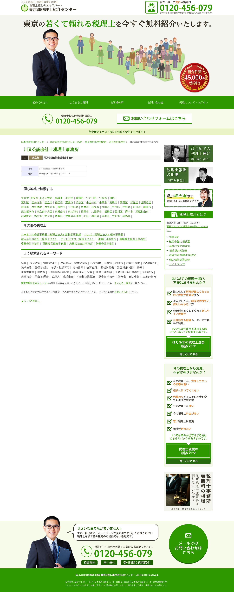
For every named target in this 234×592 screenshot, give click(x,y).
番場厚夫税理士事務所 (132, 239)
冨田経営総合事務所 (54, 243)
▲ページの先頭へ (30, 301)
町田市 (137, 207)
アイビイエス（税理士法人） (78, 239)
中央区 (116, 207)
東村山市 (60, 211)
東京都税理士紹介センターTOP (66, 142)
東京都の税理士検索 (95, 142)
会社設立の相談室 (179, 246)
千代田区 (73, 207)
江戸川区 (91, 198)
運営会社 (174, 237)
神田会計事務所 (105, 243)
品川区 (119, 211)
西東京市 (50, 207)
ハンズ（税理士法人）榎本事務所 (103, 234)
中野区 (126, 207)
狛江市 (59, 202)
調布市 (147, 207)
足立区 (34, 198)
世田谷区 (146, 202)
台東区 (95, 207)
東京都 (35, 157)
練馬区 (126, 216)
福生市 (38, 216)
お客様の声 (117, 102)
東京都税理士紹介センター (34, 283)
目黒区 (106, 216)
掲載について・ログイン (193, 102)
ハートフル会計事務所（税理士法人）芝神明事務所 (51, 234)
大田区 (106, 207)
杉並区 (134, 202)
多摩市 (85, 207)
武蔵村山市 (142, 211)
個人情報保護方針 (179, 259)
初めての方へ (40, 102)
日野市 (85, 211)
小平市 (103, 202)
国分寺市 (37, 202)
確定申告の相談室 (179, 241)
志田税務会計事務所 (81, 243)
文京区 (48, 216)
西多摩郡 (37, 207)
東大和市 (73, 211)
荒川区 (25, 202)
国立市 (48, 202)
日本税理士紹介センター (33, 142)
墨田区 (95, 216)
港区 (112, 198)
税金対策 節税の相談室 (182, 255)
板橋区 (108, 211)
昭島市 (113, 202)
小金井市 (91, 202)
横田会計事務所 (30, 243)
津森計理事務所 (107, 239)
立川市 (116, 216)
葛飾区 (80, 198)
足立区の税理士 (117, 142)
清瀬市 (25, 207)
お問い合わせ (155, 102)
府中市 (129, 211)
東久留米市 (27, 211)
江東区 (103, 198)
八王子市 (96, 211)
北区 (86, 216)
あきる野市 (45, 198)
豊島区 (59, 216)
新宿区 (124, 202)
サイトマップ (177, 264)
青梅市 (61, 207)
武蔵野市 (26, 216)
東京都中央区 (44, 211)
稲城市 (59, 198)
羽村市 (69, 198)
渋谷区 (80, 202)
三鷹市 (69, 202)
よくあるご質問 (79, 102)
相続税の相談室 (178, 250)
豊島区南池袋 (73, 216)
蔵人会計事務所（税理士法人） (39, 239)
